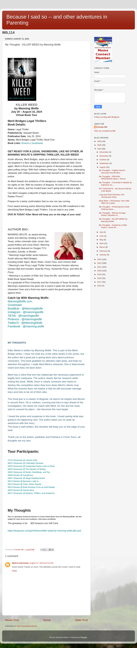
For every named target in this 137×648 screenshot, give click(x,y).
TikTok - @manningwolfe (23, 315)
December (104, 152)
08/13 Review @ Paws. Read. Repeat (24, 484)
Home (47, 620)
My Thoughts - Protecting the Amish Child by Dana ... (114, 208)
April (101, 243)
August (102, 167)
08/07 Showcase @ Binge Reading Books (26, 478)
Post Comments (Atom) (27, 626)
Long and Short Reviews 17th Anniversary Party (111, 196)
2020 (99, 271)
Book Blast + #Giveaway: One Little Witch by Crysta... (114, 202)
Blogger (83, 637)
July (101, 232)
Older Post (81, 620)
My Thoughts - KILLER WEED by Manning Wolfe (113, 220)
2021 (99, 267)
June (101, 236)
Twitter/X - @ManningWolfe (25, 322)
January (103, 255)
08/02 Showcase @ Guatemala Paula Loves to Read (31, 466)
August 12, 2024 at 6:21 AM (41, 563)
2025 (99, 145)
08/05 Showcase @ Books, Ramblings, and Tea (29, 472)
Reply (14, 571)
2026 (99, 141)
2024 (99, 149)
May (101, 240)
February (103, 251)
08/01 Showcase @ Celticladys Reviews (25, 463)
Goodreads (37, 143)
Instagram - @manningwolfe (25, 312)
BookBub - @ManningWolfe (25, 308)
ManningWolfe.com (20, 301)
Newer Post (12, 620)
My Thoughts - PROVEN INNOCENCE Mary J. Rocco (112, 177)
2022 (99, 263)
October (103, 160)
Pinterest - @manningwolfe (25, 319)
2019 (99, 274)
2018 (99, 278)
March (102, 247)
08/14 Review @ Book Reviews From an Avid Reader (31, 487)
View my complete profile (105, 131)
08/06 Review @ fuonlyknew (20, 475)
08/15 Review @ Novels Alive (21, 490)
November (104, 156)
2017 (99, 282)
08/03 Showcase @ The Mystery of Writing (27, 469)
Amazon (25, 143)
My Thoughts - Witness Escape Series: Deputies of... (112, 214)
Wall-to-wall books (20, 563)
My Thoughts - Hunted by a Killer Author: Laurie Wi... (113, 226)
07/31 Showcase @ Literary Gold (22, 460)
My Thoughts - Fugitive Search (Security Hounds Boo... (112, 171)
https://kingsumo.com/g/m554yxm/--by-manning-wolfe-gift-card (44, 530)
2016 (99, 286)
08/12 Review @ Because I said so (23, 481)
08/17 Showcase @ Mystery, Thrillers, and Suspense (31, 493)
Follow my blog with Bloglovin (106, 117)
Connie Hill (102, 127)
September (104, 163)
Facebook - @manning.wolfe (26, 326)
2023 (99, 259)
